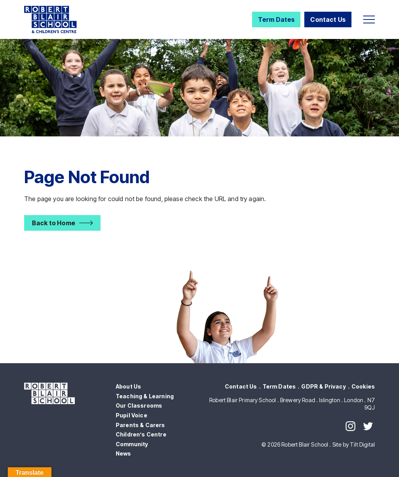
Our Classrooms (139, 405)
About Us (128, 386)
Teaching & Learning (145, 396)
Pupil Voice (131, 415)
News (123, 453)
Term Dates (276, 19)
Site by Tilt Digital (353, 444)
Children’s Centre (141, 434)
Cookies (363, 386)
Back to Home (53, 223)
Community (132, 444)
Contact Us (328, 19)
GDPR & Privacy (323, 386)
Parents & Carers (140, 425)
